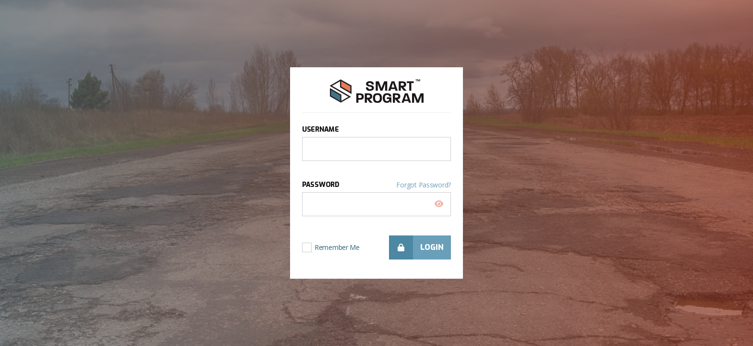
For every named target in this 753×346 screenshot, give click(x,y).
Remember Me (337, 244)
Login (416, 247)
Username (320, 129)
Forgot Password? (423, 184)
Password (376, 185)
